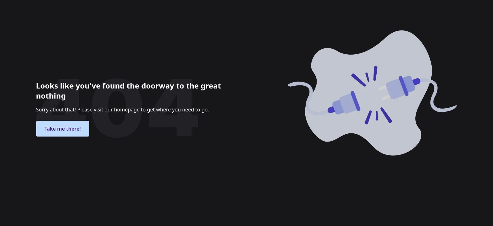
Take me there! (63, 128)
